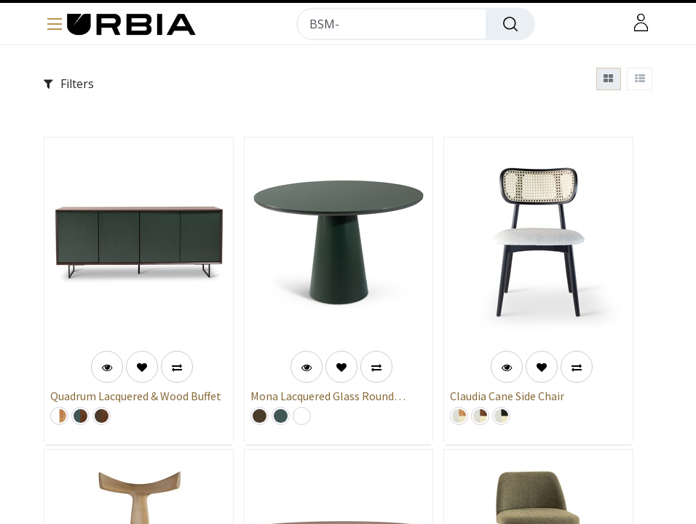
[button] (142, 367)
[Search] (510, 24)
